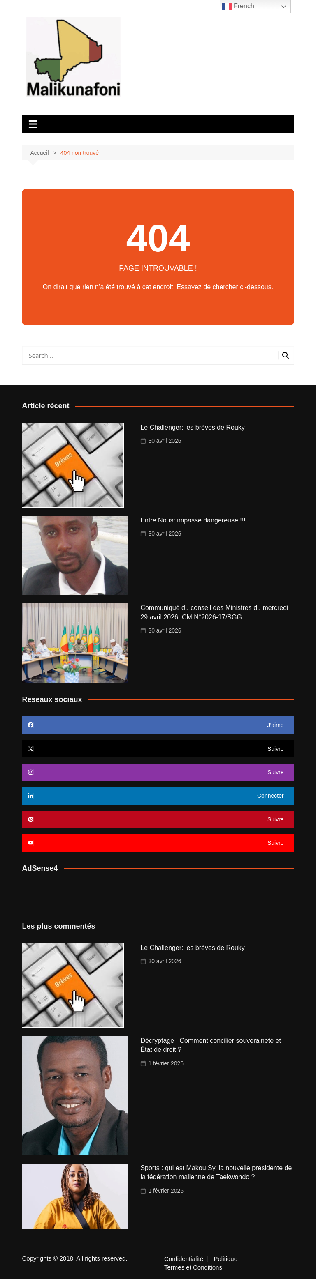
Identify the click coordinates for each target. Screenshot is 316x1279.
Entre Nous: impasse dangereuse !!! (192, 520)
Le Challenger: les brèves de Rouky (192, 427)
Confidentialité (183, 1259)
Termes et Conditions (193, 1267)
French (238, 7)
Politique (226, 1259)
